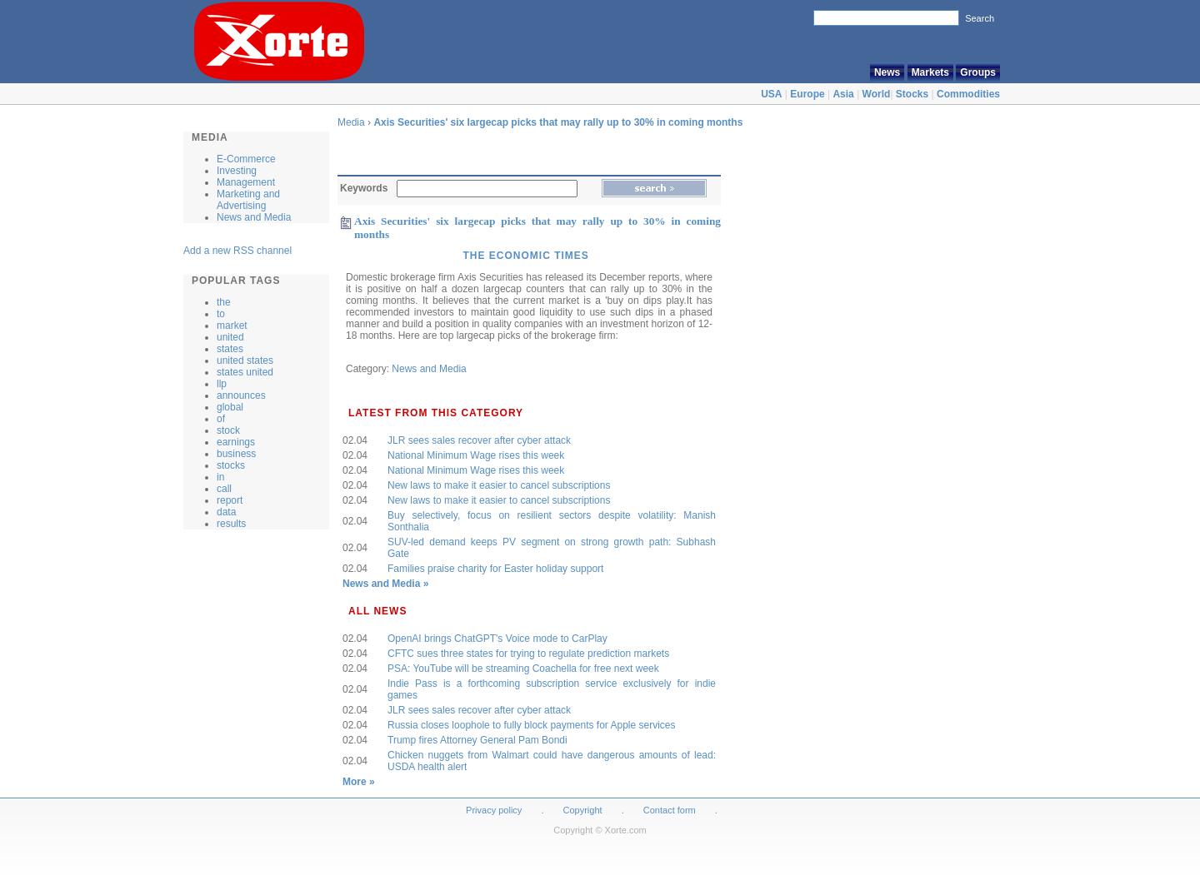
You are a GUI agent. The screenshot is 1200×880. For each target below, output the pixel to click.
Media (351, 122)
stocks (231, 465)
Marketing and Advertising (248, 199)
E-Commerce (246, 159)
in (220, 477)
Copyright (582, 810)
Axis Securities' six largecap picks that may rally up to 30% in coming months (557, 122)
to (221, 314)
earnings (236, 442)
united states (245, 360)
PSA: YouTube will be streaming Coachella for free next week (523, 668)
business (236, 454)
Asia (842, 94)
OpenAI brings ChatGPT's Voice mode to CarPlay (498, 638)
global (230, 407)
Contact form (670, 810)
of (221, 419)
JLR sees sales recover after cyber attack (479, 440)
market (232, 325)
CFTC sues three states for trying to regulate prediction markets (528, 653)
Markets (930, 72)
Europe (807, 94)
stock (228, 430)
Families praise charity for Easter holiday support (495, 568)
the (224, 302)
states (230, 349)
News (887, 72)
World (876, 94)
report (229, 500)
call (224, 489)
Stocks (912, 94)
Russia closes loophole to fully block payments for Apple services (532, 725)
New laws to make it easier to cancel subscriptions (499, 485)
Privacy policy (494, 810)
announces (241, 395)
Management (246, 182)
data (226, 512)
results (231, 523)
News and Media (254, 217)
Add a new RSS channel (237, 250)
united (230, 337)
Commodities (968, 94)
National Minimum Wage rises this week (476, 455)
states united (245, 372)
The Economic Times (525, 255)
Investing (237, 170)
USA (771, 94)
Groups (978, 72)
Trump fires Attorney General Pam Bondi (478, 740)
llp (222, 384)
